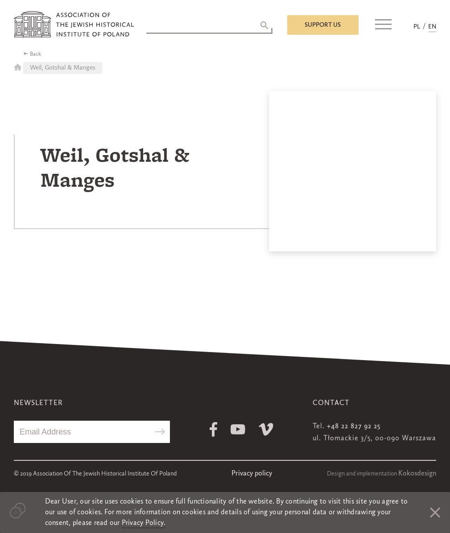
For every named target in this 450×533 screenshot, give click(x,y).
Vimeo (266, 429)
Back (35, 54)
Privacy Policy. (144, 523)
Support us (323, 25)
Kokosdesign (417, 473)
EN (432, 27)
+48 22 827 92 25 (353, 426)
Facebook (213, 429)
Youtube (238, 429)
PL (416, 27)
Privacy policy (251, 473)
